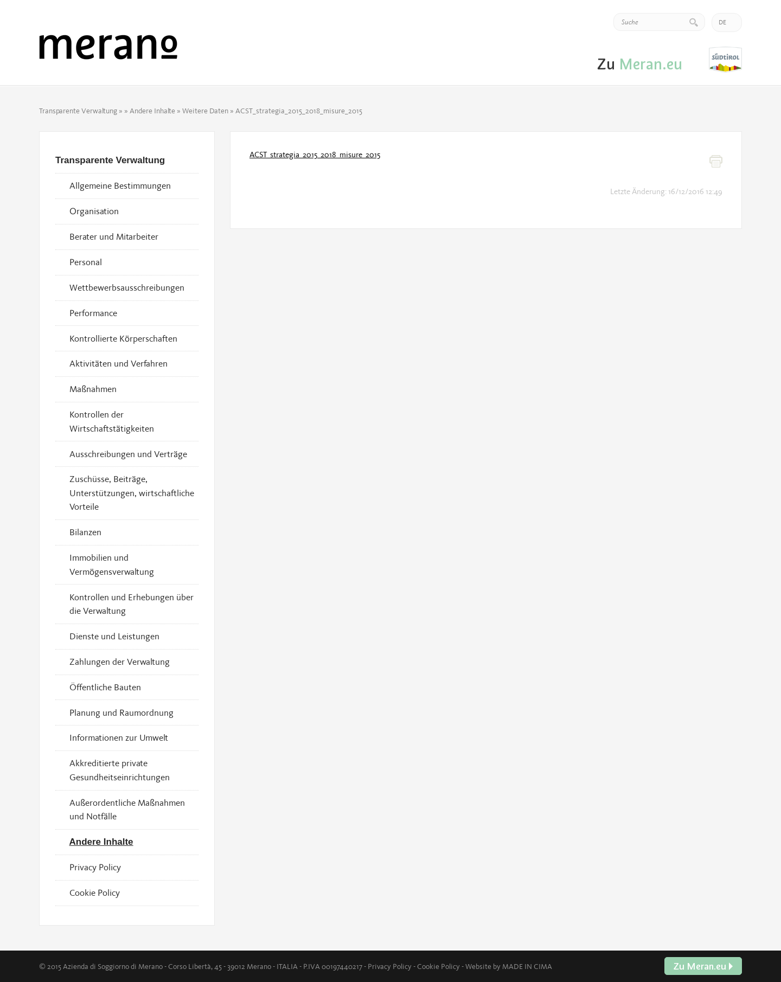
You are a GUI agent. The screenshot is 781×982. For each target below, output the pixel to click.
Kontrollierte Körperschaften (123, 338)
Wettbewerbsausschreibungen (126, 287)
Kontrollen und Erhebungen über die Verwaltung (131, 604)
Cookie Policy (94, 892)
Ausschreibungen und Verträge (128, 453)
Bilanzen (85, 532)
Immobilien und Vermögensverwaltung (111, 564)
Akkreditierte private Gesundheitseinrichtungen (119, 770)
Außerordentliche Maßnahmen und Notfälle (127, 809)
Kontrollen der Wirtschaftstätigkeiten (111, 421)
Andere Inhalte (152, 110)
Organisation (94, 211)
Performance (93, 312)
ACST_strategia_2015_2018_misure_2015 (314, 154)
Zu (725, 60)
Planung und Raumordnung (121, 712)
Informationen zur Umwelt (118, 737)
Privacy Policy (95, 867)
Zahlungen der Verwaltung (119, 661)
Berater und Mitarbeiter (113, 236)
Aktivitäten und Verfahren (118, 363)
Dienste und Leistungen (114, 636)
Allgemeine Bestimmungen (120, 185)
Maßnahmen (93, 388)
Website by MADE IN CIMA (508, 966)
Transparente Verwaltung (78, 110)
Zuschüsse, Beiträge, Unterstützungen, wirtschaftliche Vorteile (131, 492)
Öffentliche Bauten (105, 687)
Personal (85, 261)
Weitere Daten (205, 110)
